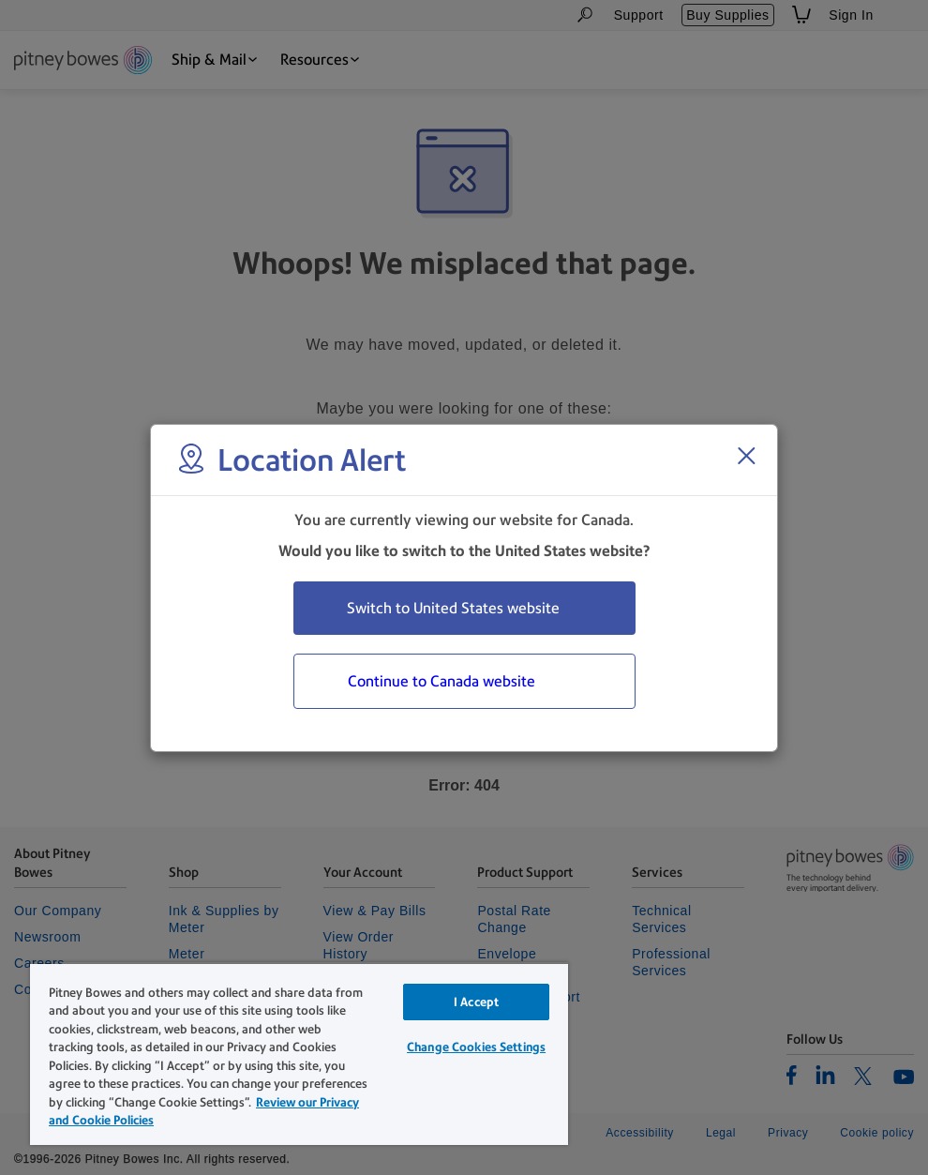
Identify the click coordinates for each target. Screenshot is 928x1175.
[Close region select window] (746, 456)
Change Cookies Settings (476, 1047)
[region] (299, 1053)
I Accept (476, 1002)
